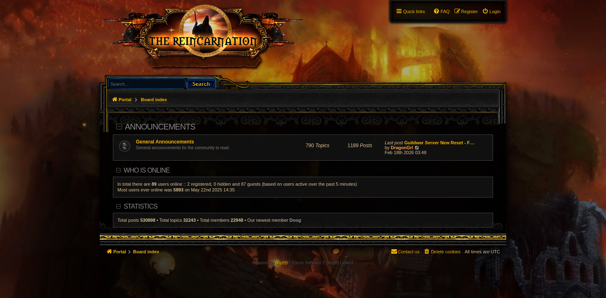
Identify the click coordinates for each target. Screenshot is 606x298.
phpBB (281, 263)
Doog (295, 220)
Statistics (140, 206)
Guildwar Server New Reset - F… (439, 142)
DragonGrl (402, 147)
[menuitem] (491, 11)
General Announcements (165, 142)
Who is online (147, 170)
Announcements (160, 126)
